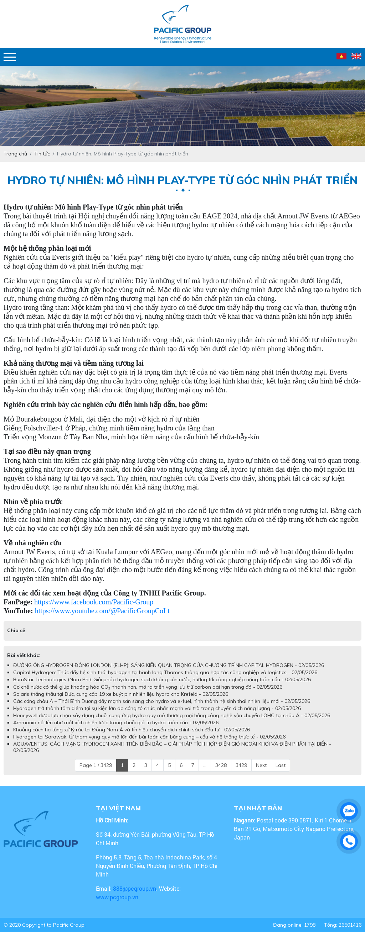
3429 (241, 765)
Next (261, 765)
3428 (221, 765)
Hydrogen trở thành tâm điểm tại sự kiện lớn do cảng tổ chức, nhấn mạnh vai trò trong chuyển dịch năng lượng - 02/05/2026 (157, 708)
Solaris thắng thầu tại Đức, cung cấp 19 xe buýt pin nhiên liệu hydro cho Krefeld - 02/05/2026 (120, 694)
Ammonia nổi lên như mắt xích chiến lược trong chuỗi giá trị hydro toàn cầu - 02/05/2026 (116, 722)
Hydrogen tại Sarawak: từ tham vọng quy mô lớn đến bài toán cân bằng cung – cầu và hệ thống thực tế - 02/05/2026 (149, 737)
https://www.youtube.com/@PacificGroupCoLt (102, 611)
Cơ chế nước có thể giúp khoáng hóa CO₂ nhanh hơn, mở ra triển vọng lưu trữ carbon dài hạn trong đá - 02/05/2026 (147, 687)
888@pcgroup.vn (134, 888)
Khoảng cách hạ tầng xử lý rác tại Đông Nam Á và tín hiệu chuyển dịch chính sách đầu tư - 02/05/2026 (131, 729)
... (204, 765)
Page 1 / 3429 (95, 765)
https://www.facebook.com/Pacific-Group (93, 602)
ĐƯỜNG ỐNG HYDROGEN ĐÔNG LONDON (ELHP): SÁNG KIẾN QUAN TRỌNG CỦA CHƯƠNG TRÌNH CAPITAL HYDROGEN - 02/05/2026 (168, 665)
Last (281, 765)
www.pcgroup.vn (118, 897)
